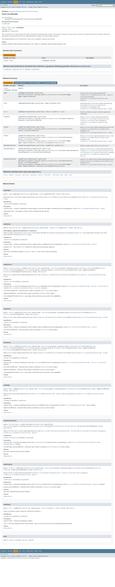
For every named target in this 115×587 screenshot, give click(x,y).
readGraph (21, 103)
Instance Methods (34, 83)
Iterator (7, 159)
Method (24, 7)
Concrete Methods (49, 83)
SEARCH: (93, 5)
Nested (9, 7)
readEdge (21, 93)
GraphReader (6, 23)
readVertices (22, 159)
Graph (47, 103)
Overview (3, 2)
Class (47, 111)
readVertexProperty (25, 148)
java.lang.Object (7, 17)
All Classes (4, 5)
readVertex (22, 127)
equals (11, 175)
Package (9, 2)
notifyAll (47, 175)
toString (55, 175)
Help (40, 2)
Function (21, 94)
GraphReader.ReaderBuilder (13, 69)
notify (40, 175)
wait (61, 175)
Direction (39, 142)
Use (20, 2)
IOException (66, 194)
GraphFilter (50, 145)
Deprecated (29, 2)
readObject (22, 111)
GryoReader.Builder (49, 60)
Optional (7, 145)
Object (10, 29)
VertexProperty (9, 148)
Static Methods (20, 83)
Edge (5, 93)
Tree (23, 2)
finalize (18, 175)
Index (36, 2)
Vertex (6, 127)
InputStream (29, 93)
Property (7, 116)
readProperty (22, 116)
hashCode (33, 175)
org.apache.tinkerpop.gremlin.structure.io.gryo (23, 11)
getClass (26, 175)
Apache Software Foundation (21, 558)
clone (5, 175)
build (20, 88)
